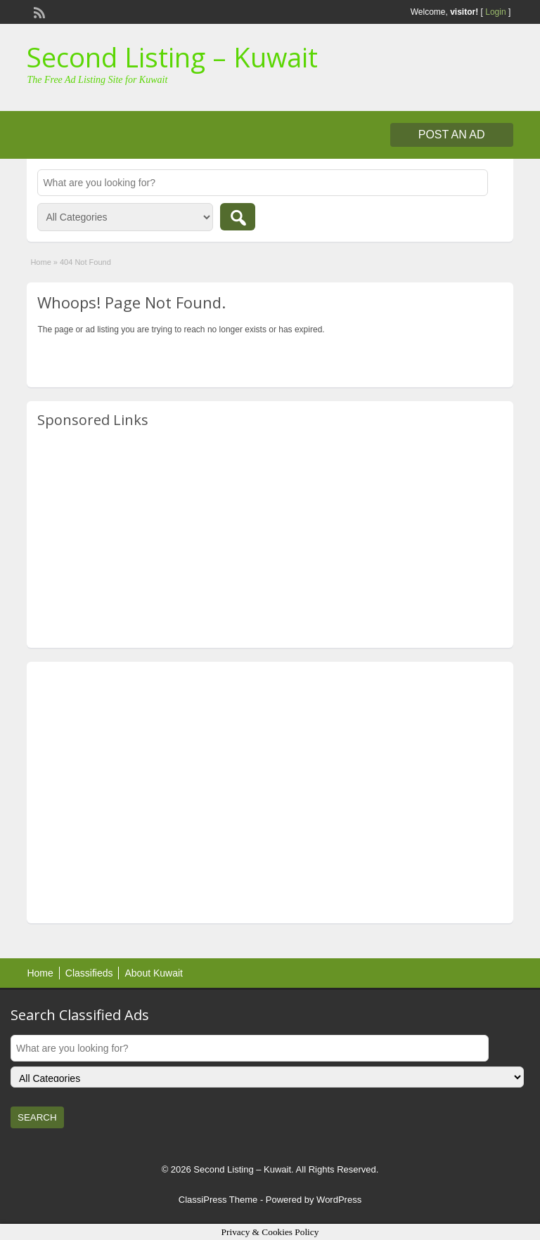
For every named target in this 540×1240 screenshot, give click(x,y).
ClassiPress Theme (218, 1199)
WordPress (338, 1199)
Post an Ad (451, 135)
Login (495, 12)
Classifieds (89, 973)
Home (40, 262)
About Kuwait (153, 973)
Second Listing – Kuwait (172, 57)
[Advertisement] (269, 538)
